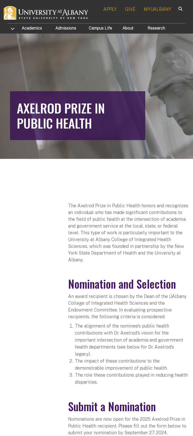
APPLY (110, 9)
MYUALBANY (157, 9)
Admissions (65, 28)
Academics (32, 28)
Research (156, 28)
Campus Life (100, 28)
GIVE (130, 9)
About (127, 28)
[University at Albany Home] (46, 12)
